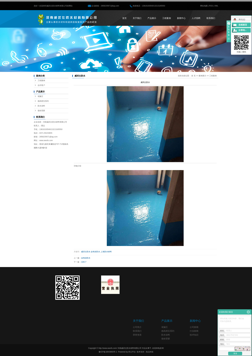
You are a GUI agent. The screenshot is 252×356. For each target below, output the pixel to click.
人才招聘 (196, 18)
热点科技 (149, 352)
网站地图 (204, 6)
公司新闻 (194, 327)
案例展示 (202, 76)
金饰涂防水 (95, 252)
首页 (124, 18)
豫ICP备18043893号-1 (108, 352)
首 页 (193, 76)
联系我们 (211, 18)
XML (216, 6)
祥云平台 (132, 352)
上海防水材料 (106, 252)
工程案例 (166, 18)
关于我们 (137, 18)
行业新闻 (194, 331)
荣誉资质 (137, 335)
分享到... (242, 30)
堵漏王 (40, 96)
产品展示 (152, 18)
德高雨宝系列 (43, 101)
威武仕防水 (85, 252)
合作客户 (41, 85)
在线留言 (242, 25)
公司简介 (137, 327)
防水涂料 (41, 106)
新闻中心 (181, 18)
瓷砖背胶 (41, 111)
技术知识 (194, 335)
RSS (211, 6)
